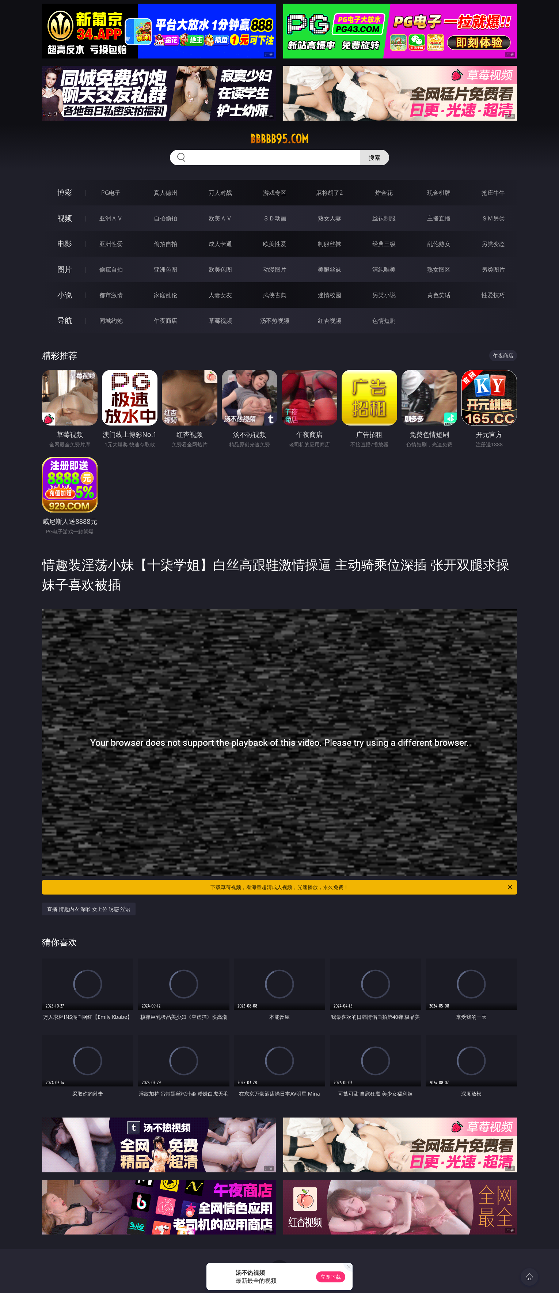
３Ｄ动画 (274, 218)
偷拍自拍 (165, 244)
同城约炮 (111, 321)
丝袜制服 (384, 218)
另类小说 (384, 295)
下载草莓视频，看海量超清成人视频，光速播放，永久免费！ (361, 887)
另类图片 (493, 269)
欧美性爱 (274, 244)
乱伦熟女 (438, 244)
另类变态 (493, 244)
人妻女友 (220, 295)
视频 (64, 218)
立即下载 (330, 1276)
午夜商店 (165, 321)
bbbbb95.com (279, 139)
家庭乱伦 (165, 295)
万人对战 (220, 193)
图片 (64, 269)
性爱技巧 (493, 295)
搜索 (374, 158)
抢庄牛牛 (493, 193)
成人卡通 (220, 244)
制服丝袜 (329, 244)
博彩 (64, 192)
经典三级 (384, 244)
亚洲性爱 (111, 244)
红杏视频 (329, 321)
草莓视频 (220, 321)
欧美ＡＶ (220, 218)
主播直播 (438, 218)
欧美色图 (220, 269)
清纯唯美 (384, 269)
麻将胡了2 (329, 193)
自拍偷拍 (165, 218)
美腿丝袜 (329, 269)
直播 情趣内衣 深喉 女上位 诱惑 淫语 (88, 909)
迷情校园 (329, 295)
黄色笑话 (438, 295)
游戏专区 (274, 193)
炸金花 (384, 193)
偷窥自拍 (111, 269)
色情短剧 (384, 321)
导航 (64, 320)
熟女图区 (438, 269)
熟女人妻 (329, 218)
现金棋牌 (438, 193)
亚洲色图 (165, 269)
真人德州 (165, 193)
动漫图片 (274, 269)
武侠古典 (274, 295)
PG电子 (111, 193)
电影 (64, 244)
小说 (64, 295)
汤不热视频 (274, 321)
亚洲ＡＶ (111, 218)
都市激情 (111, 295)
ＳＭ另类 (493, 218)
